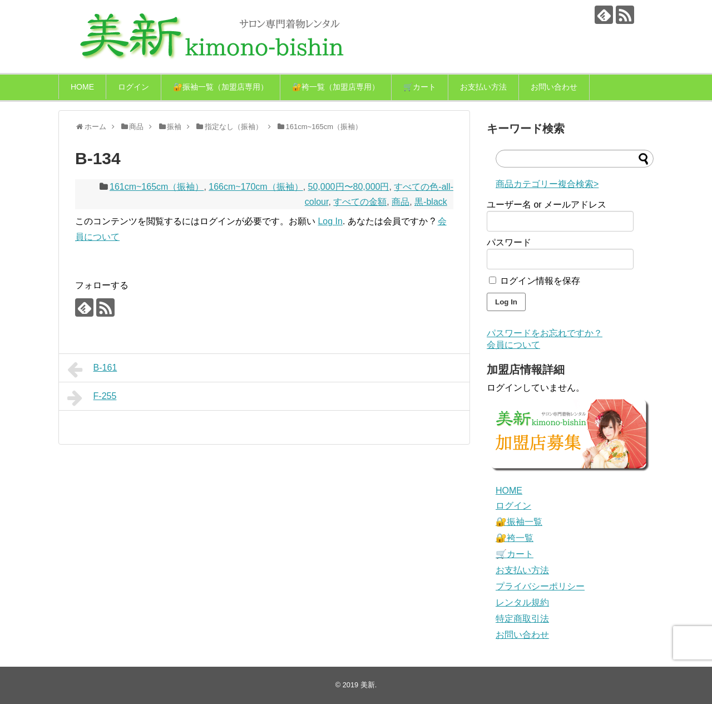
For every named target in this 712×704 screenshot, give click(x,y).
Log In (330, 221)
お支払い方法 (483, 86)
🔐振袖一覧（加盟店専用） (220, 86)
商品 (400, 201)
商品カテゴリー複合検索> (547, 184)
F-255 (91, 398)
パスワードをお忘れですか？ (544, 333)
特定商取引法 (522, 618)
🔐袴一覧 (514, 538)
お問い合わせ (554, 86)
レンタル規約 (522, 602)
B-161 (92, 369)
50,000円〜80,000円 (348, 186)
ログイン (133, 86)
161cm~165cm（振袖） (157, 186)
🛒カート (419, 86)
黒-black (430, 201)
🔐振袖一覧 (519, 521)
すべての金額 (360, 201)
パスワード (509, 242)
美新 (367, 685)
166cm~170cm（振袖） (256, 186)
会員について (513, 344)
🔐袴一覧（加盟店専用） (335, 86)
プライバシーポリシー (540, 586)
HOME (82, 86)
